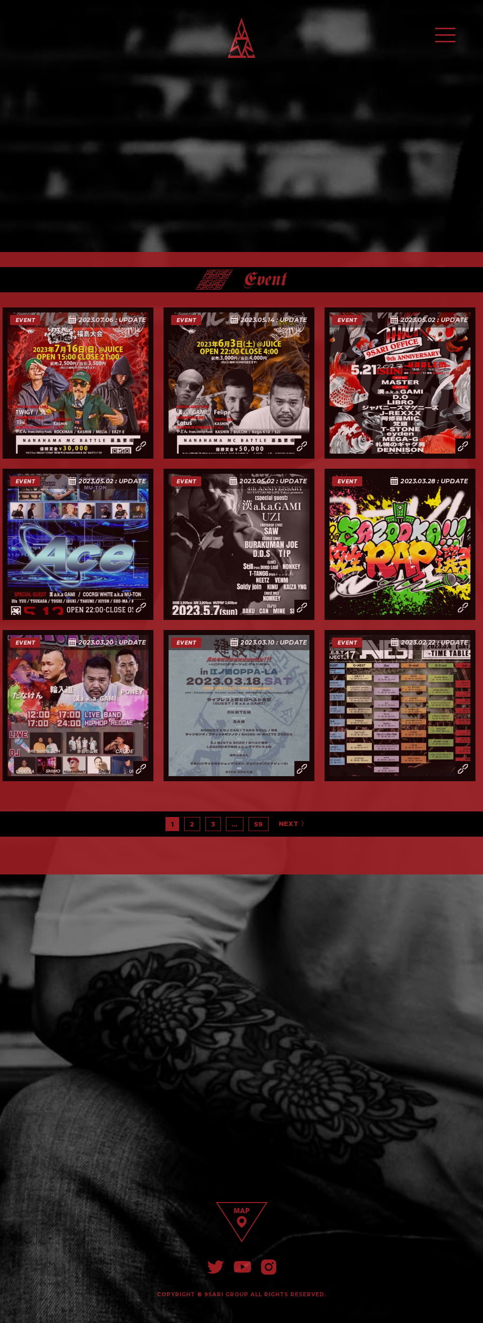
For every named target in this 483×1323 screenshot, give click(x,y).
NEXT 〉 (293, 824)
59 (258, 824)
